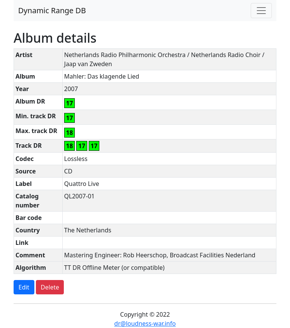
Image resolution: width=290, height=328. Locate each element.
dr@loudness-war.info (145, 323)
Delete (50, 287)
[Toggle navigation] (261, 10)
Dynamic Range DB (52, 10)
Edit (24, 287)
